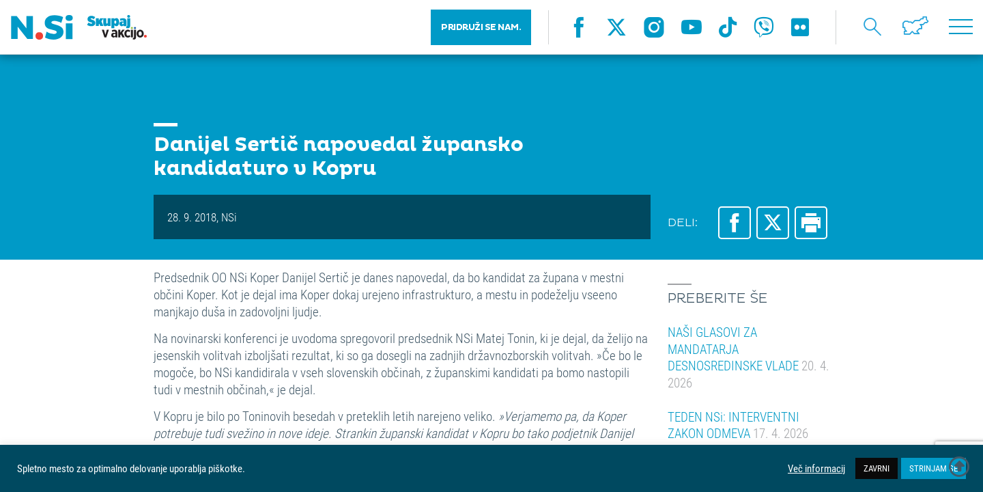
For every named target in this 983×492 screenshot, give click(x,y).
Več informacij (816, 469)
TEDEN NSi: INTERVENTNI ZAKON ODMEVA (738, 425)
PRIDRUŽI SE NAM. (481, 27)
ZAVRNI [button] (876, 468)
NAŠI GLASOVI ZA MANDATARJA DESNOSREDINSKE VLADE (748, 357)
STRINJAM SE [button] (933, 468)
